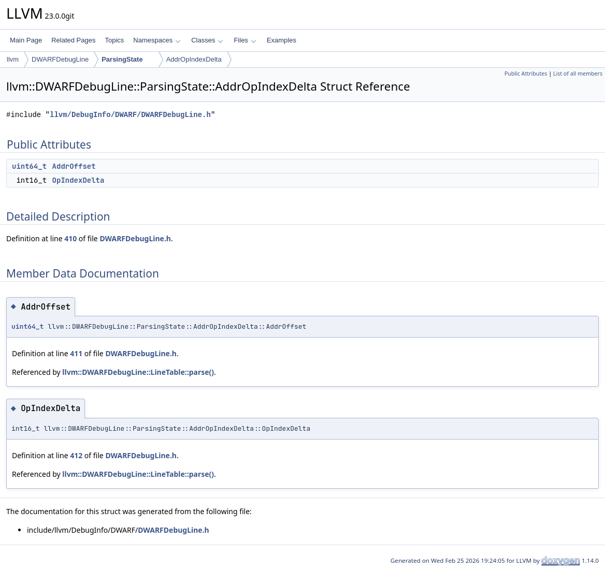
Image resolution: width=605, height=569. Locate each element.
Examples (281, 40)
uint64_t (29, 166)
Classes (207, 40)
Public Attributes (526, 73)
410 (70, 238)
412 (76, 455)
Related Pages (73, 40)
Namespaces (156, 40)
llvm (13, 59)
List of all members (577, 73)
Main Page (26, 40)
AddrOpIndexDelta (194, 59)
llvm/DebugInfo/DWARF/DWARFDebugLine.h (130, 115)
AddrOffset (74, 166)
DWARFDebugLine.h (135, 238)
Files (245, 40)
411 (76, 353)
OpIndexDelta (78, 180)
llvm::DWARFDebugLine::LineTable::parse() (138, 372)
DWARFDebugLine (60, 59)
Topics (114, 40)
